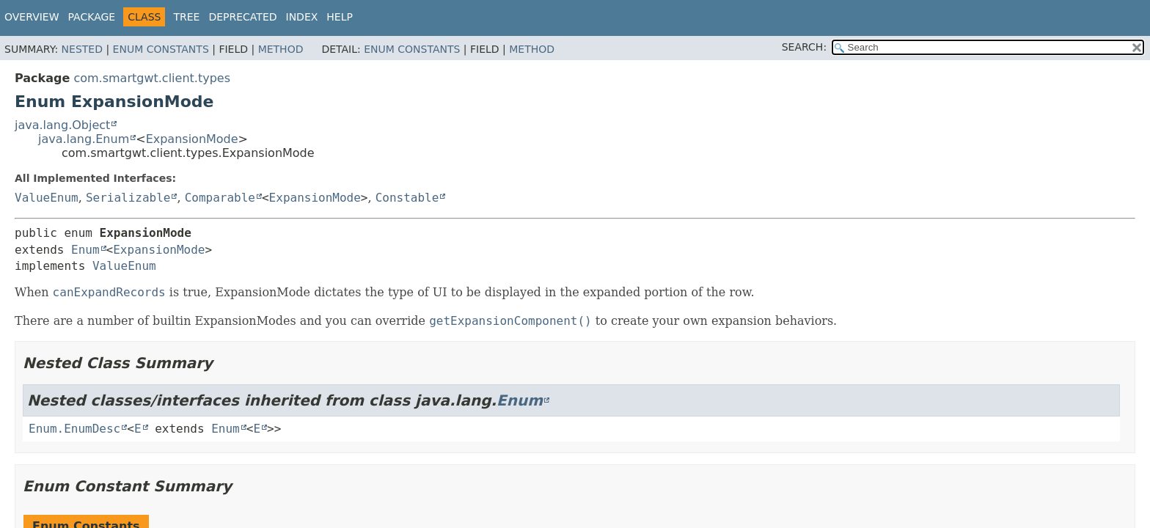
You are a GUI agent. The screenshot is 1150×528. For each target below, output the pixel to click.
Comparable (220, 198)
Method (281, 49)
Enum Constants (161, 49)
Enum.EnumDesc (74, 429)
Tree (186, 17)
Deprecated (242, 17)
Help (339, 17)
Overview (31, 17)
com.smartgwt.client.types (151, 78)
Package (92, 17)
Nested (82, 49)
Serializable (128, 198)
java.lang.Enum (83, 139)
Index (302, 17)
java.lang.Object (62, 125)
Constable (407, 198)
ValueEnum (46, 198)
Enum (85, 250)
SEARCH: (804, 47)
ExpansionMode (192, 139)
